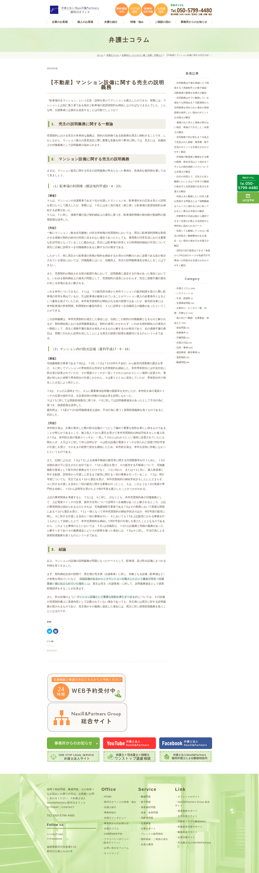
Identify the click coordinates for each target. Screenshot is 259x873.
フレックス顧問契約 (152, 815)
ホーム (100, 55)
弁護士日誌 (182, 342)
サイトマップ (111, 835)
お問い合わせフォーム (116, 830)
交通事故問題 (183, 303)
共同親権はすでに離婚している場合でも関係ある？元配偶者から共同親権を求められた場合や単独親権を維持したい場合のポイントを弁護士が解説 (191, 107)
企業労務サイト (186, 819)
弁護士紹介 (110, 789)
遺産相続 (181, 357)
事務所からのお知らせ (116, 805)
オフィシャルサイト (189, 778)
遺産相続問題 (148, 789)
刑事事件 (181, 332)
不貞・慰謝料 (183, 298)
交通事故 (146, 805)
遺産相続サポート (188, 792)
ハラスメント (183, 293)
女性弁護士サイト (188, 798)
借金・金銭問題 (149, 794)
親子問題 (146, 784)
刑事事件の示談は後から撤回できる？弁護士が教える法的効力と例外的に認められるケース (191, 221)
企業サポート (148, 810)
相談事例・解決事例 (186, 352)
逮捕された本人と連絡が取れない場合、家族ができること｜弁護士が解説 (191, 127)
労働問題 (181, 337)
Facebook (56, 820)
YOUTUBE (56, 816)
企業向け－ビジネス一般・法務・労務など (142, 55)
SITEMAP (53, 789)
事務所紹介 (110, 794)
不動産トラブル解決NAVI (192, 803)
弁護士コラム (112, 55)
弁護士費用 (147, 826)
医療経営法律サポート (190, 809)
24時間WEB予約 (113, 815)
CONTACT (68, 789)
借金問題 (181, 327)
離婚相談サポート (188, 814)
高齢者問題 (147, 800)
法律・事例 (182, 347)
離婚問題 (181, 362)
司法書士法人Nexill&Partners (194, 824)
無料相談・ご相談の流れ (154, 821)
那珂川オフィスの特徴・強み (120, 784)
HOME (108, 778)
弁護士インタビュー (115, 800)
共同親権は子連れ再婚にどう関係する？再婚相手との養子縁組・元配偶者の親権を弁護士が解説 (191, 88)
